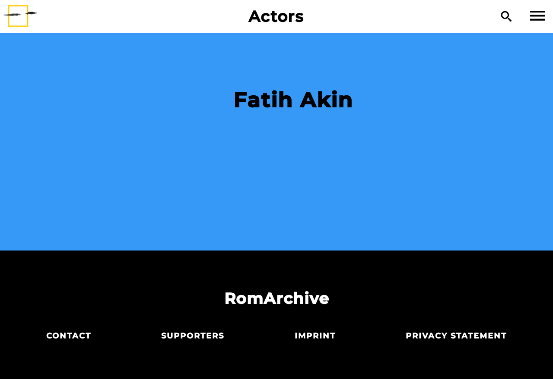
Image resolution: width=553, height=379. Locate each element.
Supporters (192, 336)
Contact (68, 336)
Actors (276, 16)
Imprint (315, 336)
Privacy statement (456, 336)
